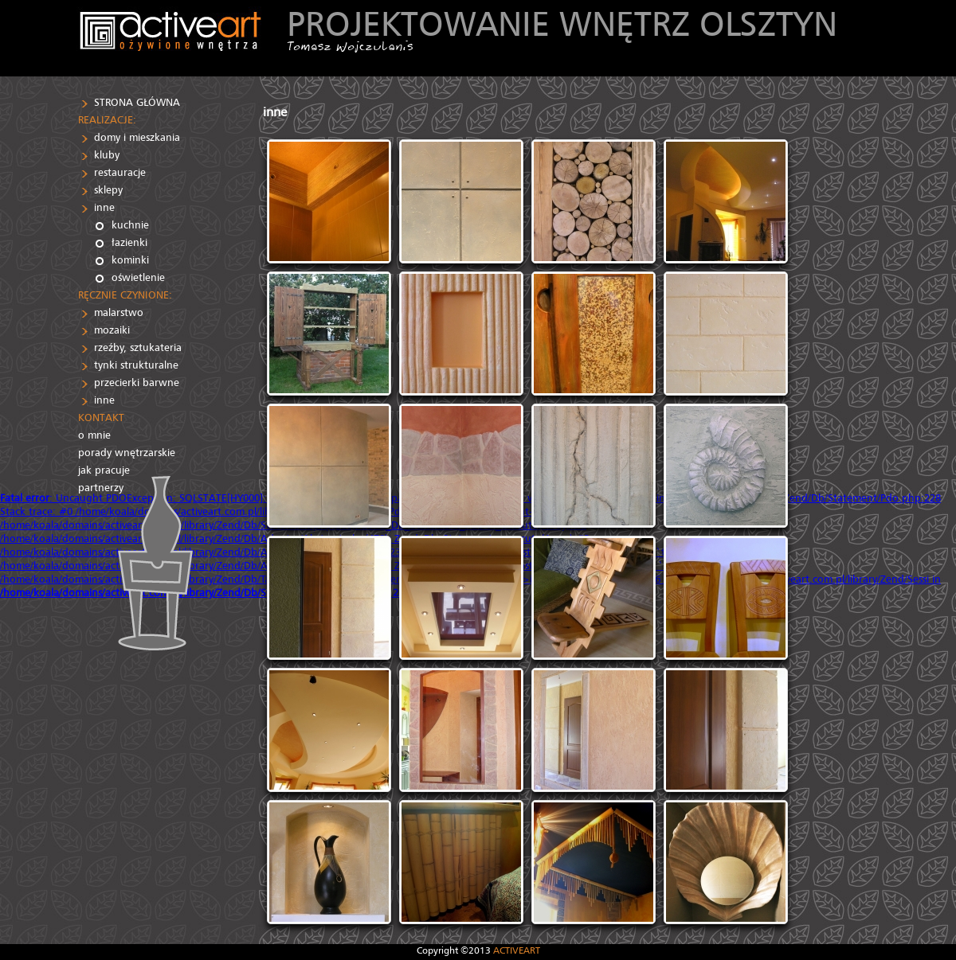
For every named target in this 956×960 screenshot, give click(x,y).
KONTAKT (101, 417)
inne (104, 207)
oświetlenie (138, 277)
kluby (107, 155)
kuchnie (130, 225)
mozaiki (112, 330)
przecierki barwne (136, 382)
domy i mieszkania (137, 137)
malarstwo (118, 312)
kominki (130, 260)
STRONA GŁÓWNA (137, 102)
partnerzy (100, 487)
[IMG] (329, 201)
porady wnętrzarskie (126, 452)
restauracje (120, 172)
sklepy (108, 190)
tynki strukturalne (136, 365)
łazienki (129, 242)
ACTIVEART (516, 950)
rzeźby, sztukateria (138, 347)
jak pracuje (104, 470)
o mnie (94, 435)
